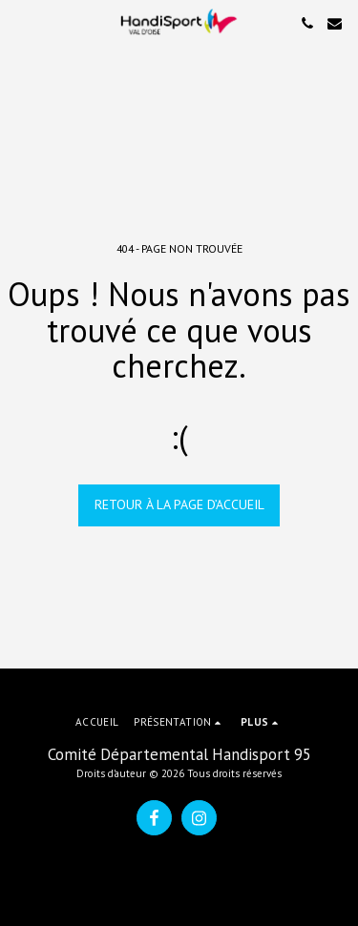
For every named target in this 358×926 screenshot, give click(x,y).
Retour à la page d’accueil (179, 504)
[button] (21, 23)
